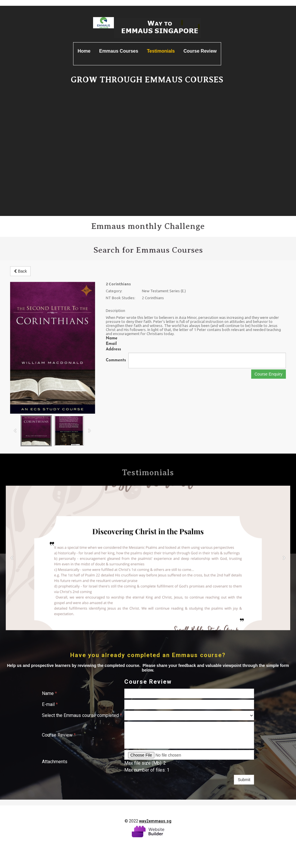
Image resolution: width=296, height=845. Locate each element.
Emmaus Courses (118, 51)
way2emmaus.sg (155, 821)
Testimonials (161, 51)
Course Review (200, 51)
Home (84, 51)
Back (20, 271)
